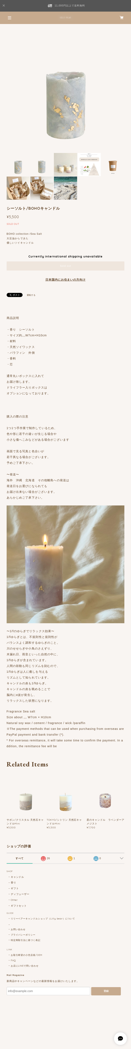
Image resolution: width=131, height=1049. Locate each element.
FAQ (13, 960)
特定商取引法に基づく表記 (26, 940)
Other (14, 899)
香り (13, 882)
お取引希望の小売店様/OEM (26, 955)
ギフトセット (19, 905)
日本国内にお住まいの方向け (65, 279)
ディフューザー (20, 894)
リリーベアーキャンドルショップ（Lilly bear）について (43, 918)
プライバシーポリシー (23, 934)
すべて (20, 858)
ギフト (15, 888)
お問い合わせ (18, 929)
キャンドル (17, 876)
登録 (106, 991)
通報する (31, 295)
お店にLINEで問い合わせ (25, 965)
